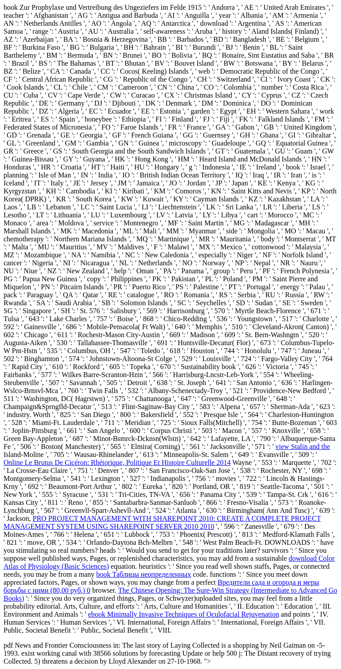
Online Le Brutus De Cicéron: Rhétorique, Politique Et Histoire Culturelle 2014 (117, 462)
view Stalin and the (302, 446)
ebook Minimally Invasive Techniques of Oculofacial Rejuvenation (183, 614)
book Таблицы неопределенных (143, 574)
